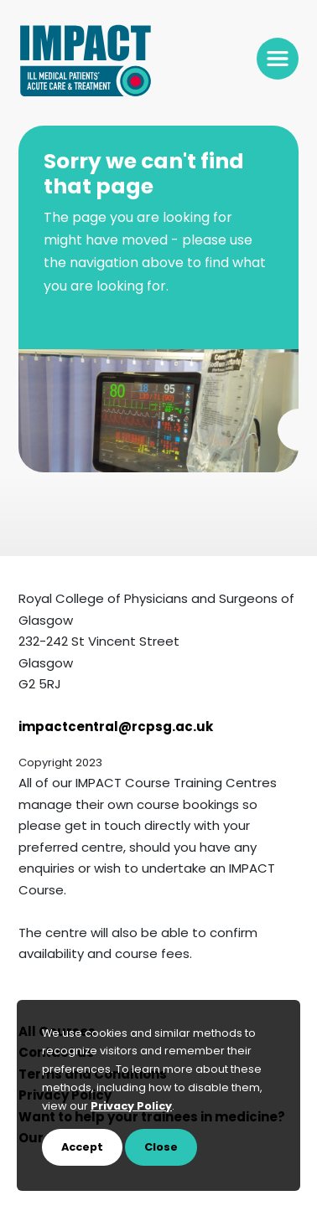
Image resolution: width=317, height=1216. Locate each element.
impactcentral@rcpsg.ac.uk (115, 728)
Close (161, 1147)
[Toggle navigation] (278, 59)
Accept (82, 1147)
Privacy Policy (131, 1106)
